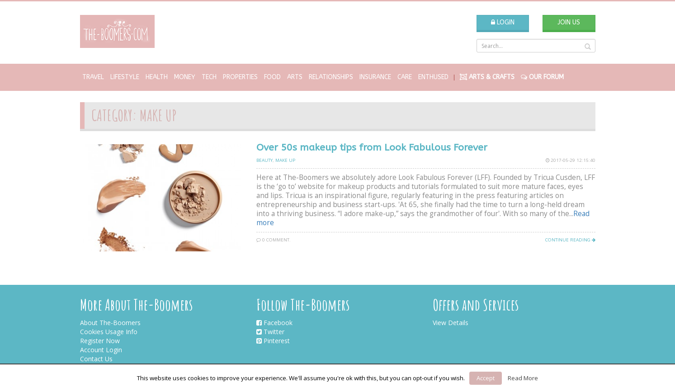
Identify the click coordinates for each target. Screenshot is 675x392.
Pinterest (273, 340)
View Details (450, 322)
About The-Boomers (110, 322)
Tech (209, 77)
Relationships (331, 77)
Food (272, 77)
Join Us (568, 22)
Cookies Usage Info (108, 331)
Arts (294, 77)
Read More (523, 378)
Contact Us (96, 358)
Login (503, 22)
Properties (240, 77)
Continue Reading (570, 240)
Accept (486, 378)
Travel (93, 77)
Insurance (375, 77)
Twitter (270, 331)
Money (184, 77)
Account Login (101, 349)
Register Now (100, 340)
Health (157, 77)
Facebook (274, 322)
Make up (285, 160)
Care (404, 77)
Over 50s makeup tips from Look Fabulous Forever (371, 147)
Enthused (433, 77)
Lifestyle (124, 77)
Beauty (264, 160)
